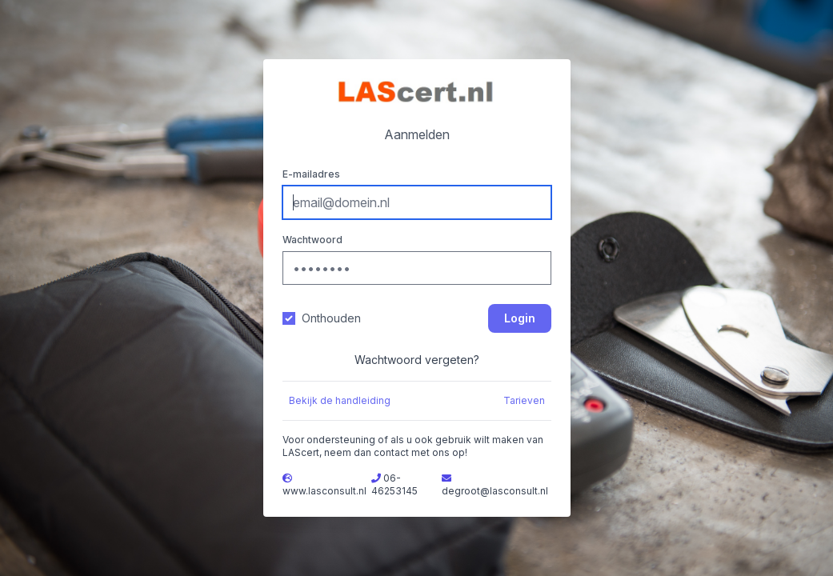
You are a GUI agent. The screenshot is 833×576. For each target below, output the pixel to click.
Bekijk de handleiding (339, 400)
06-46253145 (394, 484)
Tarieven (524, 400)
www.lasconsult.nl (324, 491)
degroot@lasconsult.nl (495, 491)
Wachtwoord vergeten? (416, 359)
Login (519, 318)
